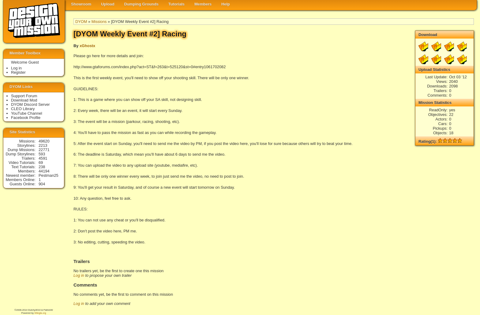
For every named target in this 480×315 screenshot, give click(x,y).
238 (42, 167)
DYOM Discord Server (30, 104)
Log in (78, 275)
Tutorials (176, 4)
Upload (107, 4)
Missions (99, 21)
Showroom (81, 4)
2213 (43, 145)
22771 (44, 149)
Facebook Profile (25, 117)
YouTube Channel (26, 113)
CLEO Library (23, 108)
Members (203, 4)
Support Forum (24, 96)
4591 (43, 158)
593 (42, 154)
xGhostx (87, 45)
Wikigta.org (40, 313)
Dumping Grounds (141, 4)
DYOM (81, 21)
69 (41, 162)
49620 (44, 141)
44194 (44, 171)
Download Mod (24, 100)
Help (225, 4)
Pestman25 (48, 175)
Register (18, 72)
